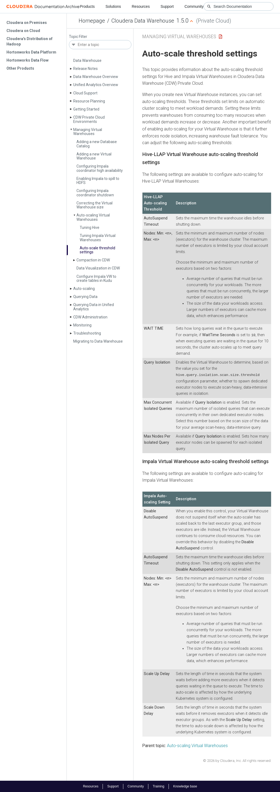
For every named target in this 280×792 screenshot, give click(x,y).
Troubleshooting (87, 333)
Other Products (20, 68)
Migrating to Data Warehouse (98, 341)
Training (158, 786)
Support (167, 6)
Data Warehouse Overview (95, 76)
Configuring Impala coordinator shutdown (95, 193)
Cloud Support (85, 93)
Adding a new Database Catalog (96, 144)
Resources (141, 6)
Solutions (113, 6)
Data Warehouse (87, 60)
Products (87, 6)
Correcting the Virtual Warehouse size (94, 205)
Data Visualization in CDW (98, 268)
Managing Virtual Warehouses (87, 131)
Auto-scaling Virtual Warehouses (93, 217)
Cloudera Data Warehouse (142, 20)
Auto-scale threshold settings (97, 250)
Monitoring (82, 325)
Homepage (92, 20)
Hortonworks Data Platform (31, 52)
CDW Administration (90, 317)
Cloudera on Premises (26, 22)
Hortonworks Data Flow (27, 60)
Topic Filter (78, 37)
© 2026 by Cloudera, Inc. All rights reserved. (237, 760)
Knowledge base (185, 786)
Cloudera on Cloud (23, 31)
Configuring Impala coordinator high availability (99, 168)
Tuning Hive (89, 227)
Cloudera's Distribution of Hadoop (29, 41)
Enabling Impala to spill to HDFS (97, 180)
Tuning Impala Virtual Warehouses (98, 237)
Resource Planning (89, 101)
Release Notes (85, 68)
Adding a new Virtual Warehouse (93, 156)
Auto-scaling (84, 288)
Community (194, 6)
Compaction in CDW (93, 260)
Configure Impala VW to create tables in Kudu (96, 278)
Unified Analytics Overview (95, 85)
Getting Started (86, 109)
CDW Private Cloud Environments (89, 119)
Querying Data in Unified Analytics (93, 307)
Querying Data (85, 296)
